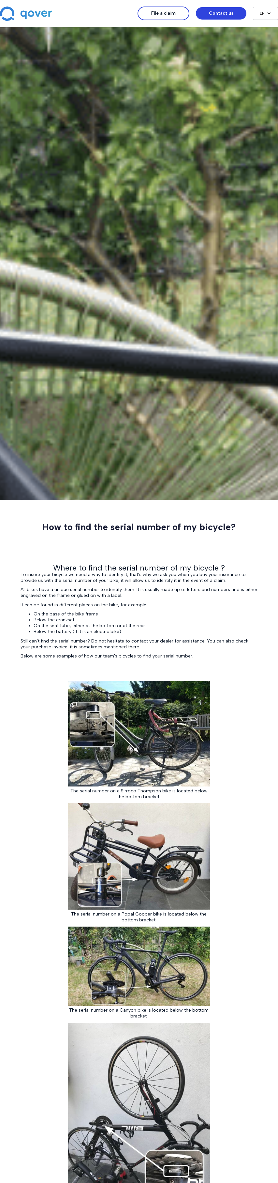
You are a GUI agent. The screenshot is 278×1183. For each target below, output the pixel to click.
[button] (265, 13)
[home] (69, 14)
